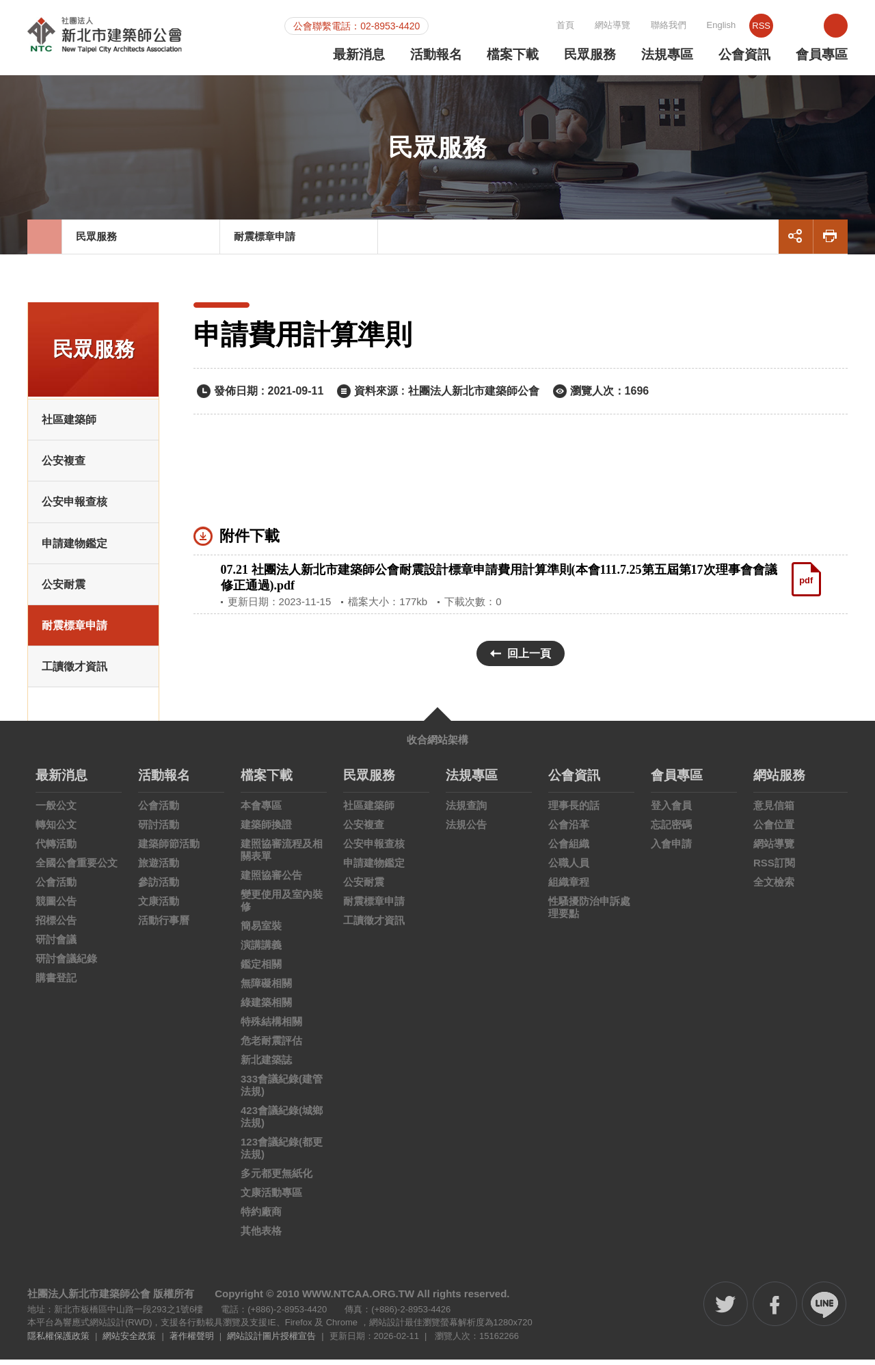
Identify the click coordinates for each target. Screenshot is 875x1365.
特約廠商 (261, 1217)
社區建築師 (69, 425)
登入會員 (671, 811)
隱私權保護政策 (58, 1341)
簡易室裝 (261, 931)
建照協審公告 (271, 880)
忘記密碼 (671, 830)
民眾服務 (590, 54)
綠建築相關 (266, 1007)
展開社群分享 (796, 242)
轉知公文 (56, 830)
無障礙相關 (266, 988)
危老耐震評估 (271, 1046)
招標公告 (56, 925)
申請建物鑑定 (74, 549)
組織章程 (568, 887)
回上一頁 (529, 659)
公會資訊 (744, 54)
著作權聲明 (192, 1341)
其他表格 (261, 1236)
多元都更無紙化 (276, 1178)
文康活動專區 (271, 1198)
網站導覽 (659, 25)
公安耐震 (63, 590)
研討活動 (158, 830)
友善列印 (830, 242)
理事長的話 (574, 811)
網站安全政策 (129, 1341)
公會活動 (56, 887)
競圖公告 (56, 906)
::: (479, 24)
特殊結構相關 (271, 1027)
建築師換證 (266, 830)
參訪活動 (158, 887)
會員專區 (822, 54)
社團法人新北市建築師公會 (128, 40)
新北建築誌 (266, 1065)
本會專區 (261, 811)
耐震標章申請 (266, 242)
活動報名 (436, 54)
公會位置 (773, 830)
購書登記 (56, 983)
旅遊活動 (158, 868)
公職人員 (568, 868)
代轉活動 (56, 849)
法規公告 (466, 830)
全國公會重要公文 (77, 868)
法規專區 (667, 54)
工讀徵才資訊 (74, 672)
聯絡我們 (715, 25)
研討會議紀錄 (66, 964)
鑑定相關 (261, 969)
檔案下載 (513, 54)
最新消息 (359, 54)
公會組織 (568, 849)
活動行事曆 (163, 925)
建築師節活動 (169, 849)
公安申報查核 (74, 507)
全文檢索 (773, 887)
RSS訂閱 (774, 868)
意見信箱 (773, 811)
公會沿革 (568, 830)
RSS (808, 26)
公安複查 (63, 466)
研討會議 (56, 945)
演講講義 (261, 950)
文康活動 (158, 906)
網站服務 (779, 781)
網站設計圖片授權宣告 (271, 1341)
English (768, 25)
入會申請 (671, 849)
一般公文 (56, 811)
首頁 (612, 25)
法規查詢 (466, 811)
